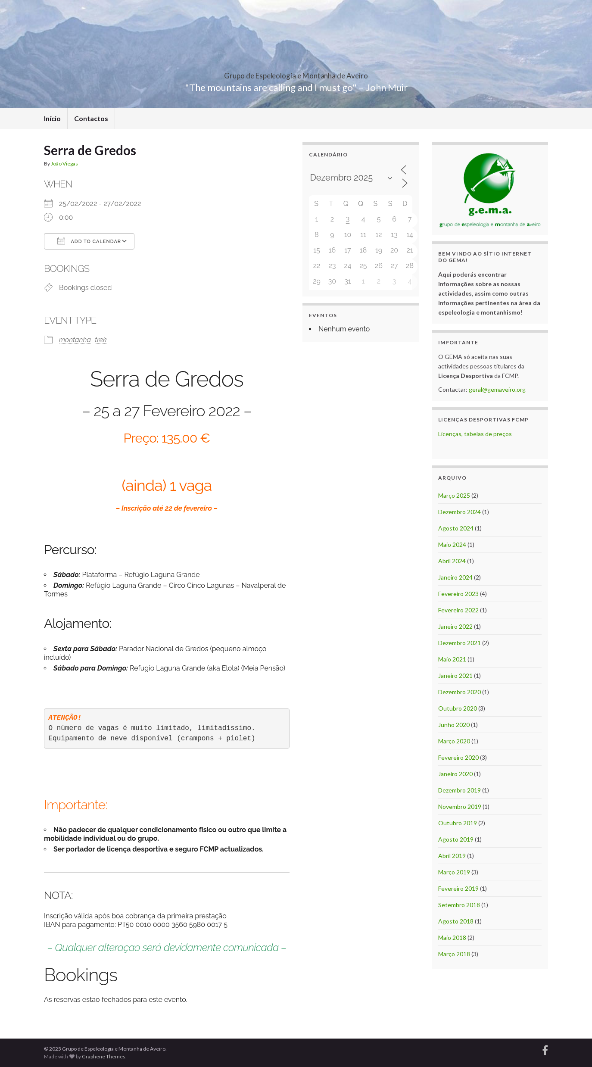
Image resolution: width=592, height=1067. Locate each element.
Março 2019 (454, 872)
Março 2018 (454, 954)
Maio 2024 (452, 544)
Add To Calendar (89, 241)
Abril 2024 (452, 561)
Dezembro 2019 (459, 790)
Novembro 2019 (459, 806)
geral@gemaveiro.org (497, 389)
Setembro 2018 (459, 904)
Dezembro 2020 (459, 692)
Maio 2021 (452, 659)
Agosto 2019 (456, 839)
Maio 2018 (452, 937)
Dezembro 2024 (459, 511)
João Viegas (64, 163)
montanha (75, 340)
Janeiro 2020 (455, 773)
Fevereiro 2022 (458, 610)
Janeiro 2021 (455, 675)
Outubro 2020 (457, 708)
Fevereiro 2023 (458, 593)
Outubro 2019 (457, 823)
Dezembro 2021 (459, 642)
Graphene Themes (103, 1056)
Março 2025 (454, 495)
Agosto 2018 (456, 921)
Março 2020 (454, 741)
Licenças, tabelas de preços (475, 433)
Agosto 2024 (456, 528)
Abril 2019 (452, 855)
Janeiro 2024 (455, 577)
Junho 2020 (454, 724)
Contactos (91, 118)
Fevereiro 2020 (458, 757)
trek (101, 340)
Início (52, 118)
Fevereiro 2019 (458, 888)
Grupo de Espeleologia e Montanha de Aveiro (296, 73)
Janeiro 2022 (455, 626)
